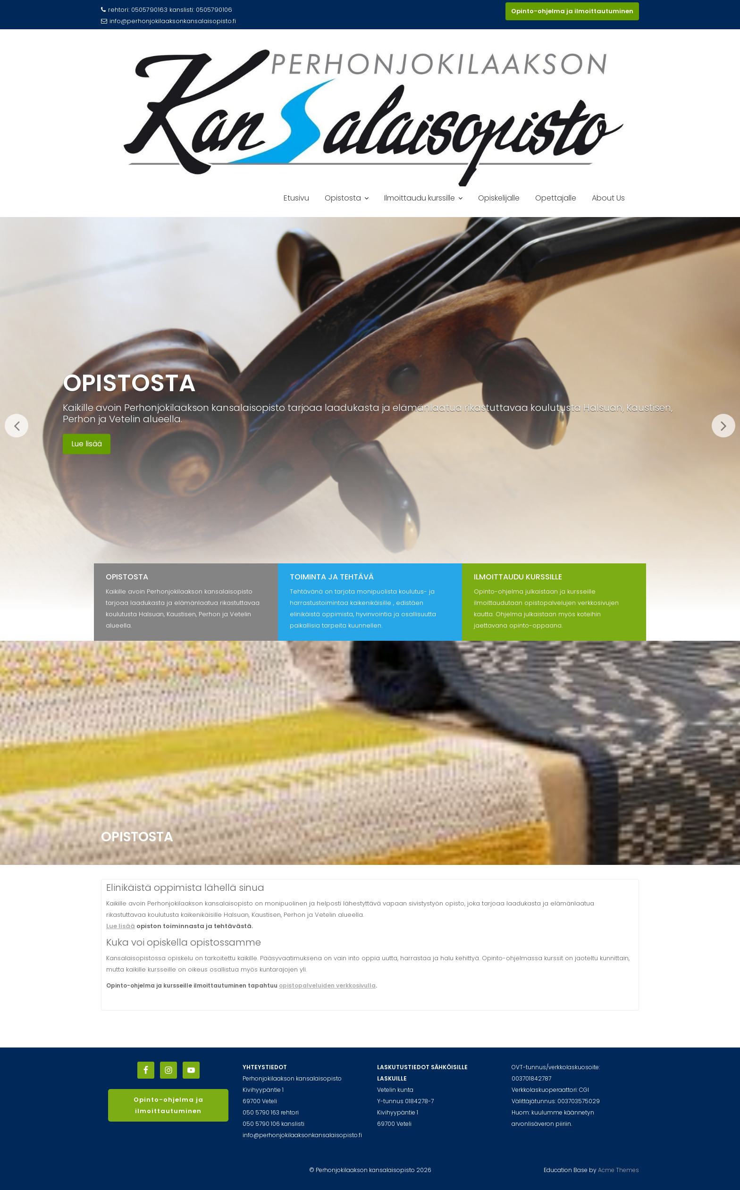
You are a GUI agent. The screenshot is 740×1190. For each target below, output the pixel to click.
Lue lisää (86, 443)
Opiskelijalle (499, 198)
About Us (608, 198)
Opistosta (343, 198)
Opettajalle (555, 198)
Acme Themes (618, 1170)
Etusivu (296, 198)
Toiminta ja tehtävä (332, 576)
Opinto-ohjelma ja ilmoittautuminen (572, 11)
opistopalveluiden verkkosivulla (327, 985)
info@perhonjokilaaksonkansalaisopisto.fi (168, 21)
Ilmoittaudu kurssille (419, 198)
